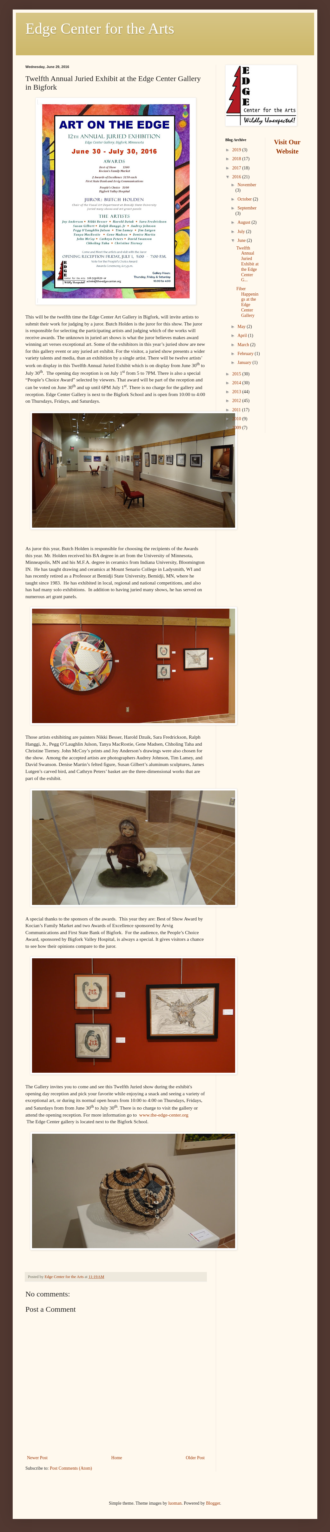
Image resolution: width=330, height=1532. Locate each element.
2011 (237, 409)
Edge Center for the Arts (99, 28)
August (244, 222)
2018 (237, 158)
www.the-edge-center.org (163, 1115)
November (246, 184)
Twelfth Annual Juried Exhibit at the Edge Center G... (247, 264)
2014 (237, 382)
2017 (237, 168)
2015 (237, 374)
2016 (237, 176)
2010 (237, 418)
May (242, 326)
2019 (237, 149)
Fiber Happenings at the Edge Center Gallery (247, 302)
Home (116, 1457)
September (246, 208)
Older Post (195, 1457)
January (244, 362)
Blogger (213, 1503)
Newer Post (37, 1457)
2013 (237, 391)
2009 (237, 427)
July (241, 231)
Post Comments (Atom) (71, 1468)
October (245, 199)
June (242, 240)
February (245, 353)
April (242, 335)
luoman (175, 1503)
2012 (237, 400)
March (243, 344)
